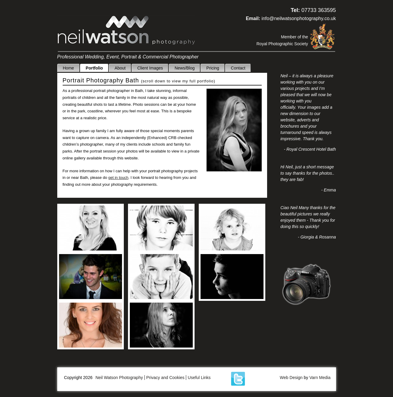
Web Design (291, 377)
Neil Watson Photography (126, 30)
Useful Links (199, 377)
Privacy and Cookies (165, 377)
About (120, 68)
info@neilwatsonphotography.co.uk (298, 18)
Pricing (212, 68)
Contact (238, 68)
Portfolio (94, 68)
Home (68, 68)
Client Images (150, 68)
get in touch (118, 177)
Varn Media (320, 377)
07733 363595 (318, 10)
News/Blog (184, 68)
